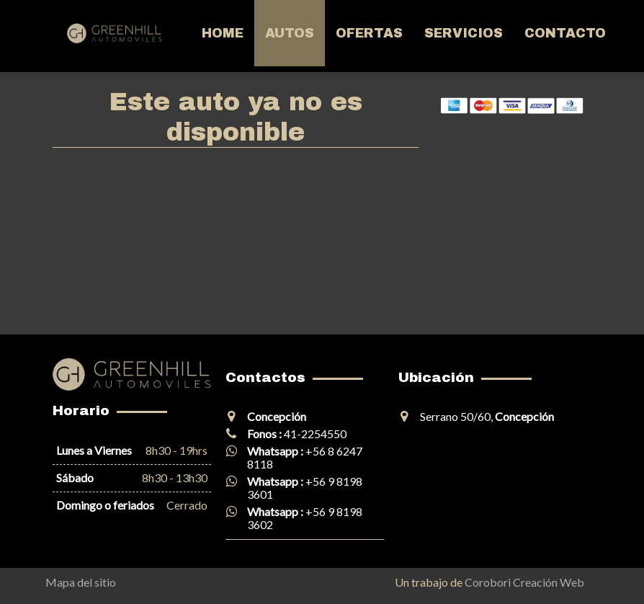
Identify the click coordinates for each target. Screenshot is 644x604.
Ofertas (369, 33)
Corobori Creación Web (524, 582)
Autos (289, 33)
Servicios (463, 33)
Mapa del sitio (80, 582)
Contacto (565, 33)
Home (222, 33)
